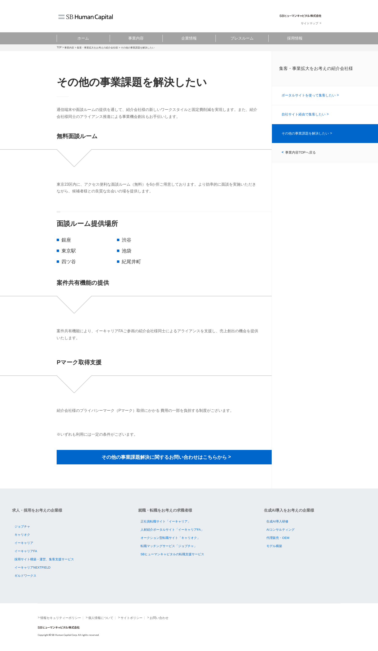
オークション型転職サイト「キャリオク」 (170, 538)
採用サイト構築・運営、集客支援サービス (44, 559)
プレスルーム (242, 38)
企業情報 (189, 38)
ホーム (83, 38)
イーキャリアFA (25, 551)
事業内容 (136, 38)
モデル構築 (274, 546)
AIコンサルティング (280, 529)
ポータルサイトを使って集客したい (309, 95)
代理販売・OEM (277, 538)
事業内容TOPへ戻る (300, 152)
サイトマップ (309, 23)
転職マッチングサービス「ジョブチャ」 (169, 546)
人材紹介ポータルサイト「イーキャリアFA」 (172, 529)
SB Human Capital (86, 17)
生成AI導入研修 (277, 521)
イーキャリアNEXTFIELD (32, 567)
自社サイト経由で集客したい (303, 114)
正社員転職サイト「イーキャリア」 (166, 521)
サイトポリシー (131, 618)
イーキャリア (23, 543)
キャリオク (22, 534)
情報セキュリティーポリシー (60, 618)
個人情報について (100, 618)
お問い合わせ (159, 618)
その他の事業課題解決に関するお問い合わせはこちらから (164, 457)
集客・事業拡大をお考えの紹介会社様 (97, 47)
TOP (59, 47)
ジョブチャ (22, 526)
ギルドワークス (25, 575)
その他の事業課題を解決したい (305, 133)
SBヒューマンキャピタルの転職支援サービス (172, 554)
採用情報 (295, 38)
